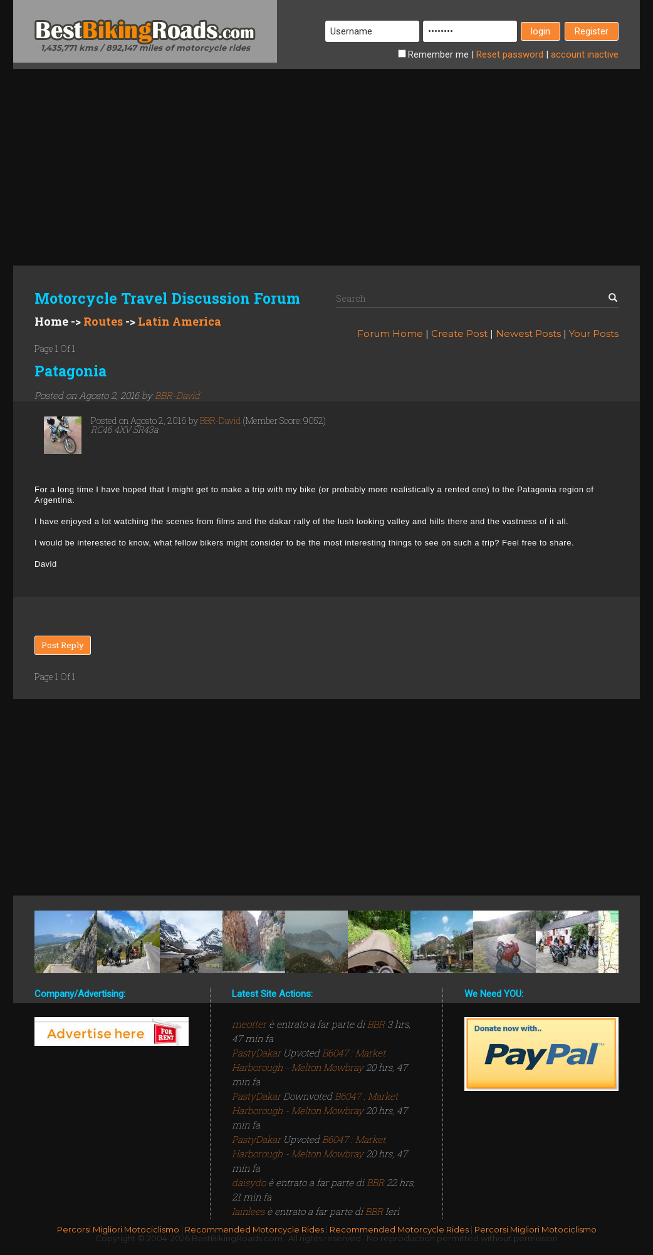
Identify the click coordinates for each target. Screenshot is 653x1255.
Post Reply (62, 645)
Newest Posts (528, 333)
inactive (585, 54)
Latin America (179, 321)
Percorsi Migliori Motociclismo (118, 1229)
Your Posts (594, 333)
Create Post (459, 333)
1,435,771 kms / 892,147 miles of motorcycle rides (145, 48)
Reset (509, 54)
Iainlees (249, 1211)
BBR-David (177, 395)
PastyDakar (257, 1052)
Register (592, 31)
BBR (376, 1024)
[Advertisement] (326, 156)
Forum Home (390, 333)
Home (51, 321)
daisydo (250, 1182)
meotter (250, 1024)
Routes (103, 321)
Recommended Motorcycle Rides (254, 1229)
